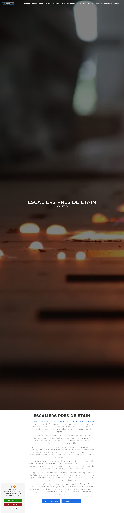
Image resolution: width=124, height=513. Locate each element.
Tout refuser (13, 504)
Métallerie (108, 3)
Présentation (37, 3)
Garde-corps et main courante (65, 3)
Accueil (27, 3)
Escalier (48, 3)
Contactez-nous (71, 501)
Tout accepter (13, 500)
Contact (117, 3)
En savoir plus (51, 501)
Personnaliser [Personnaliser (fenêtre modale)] (13, 508)
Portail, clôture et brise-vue (91, 3)
